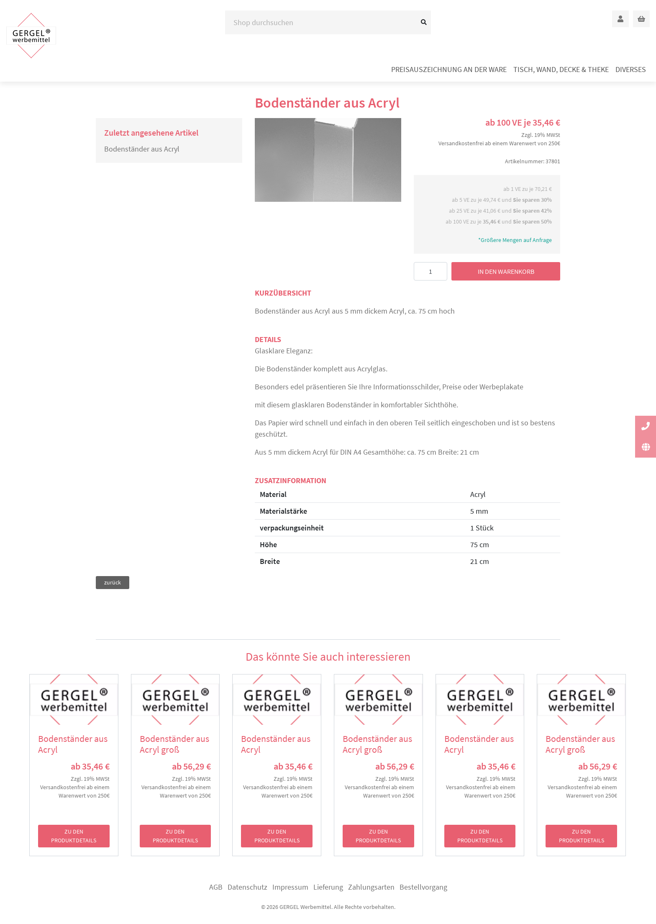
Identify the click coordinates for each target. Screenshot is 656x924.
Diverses (630, 69)
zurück (112, 582)
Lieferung (328, 887)
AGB (216, 887)
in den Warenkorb (506, 271)
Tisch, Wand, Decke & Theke (561, 69)
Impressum (290, 887)
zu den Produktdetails (73, 836)
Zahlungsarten (371, 887)
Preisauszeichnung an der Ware (449, 69)
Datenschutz (247, 887)
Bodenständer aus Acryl (141, 149)
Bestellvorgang (423, 887)
